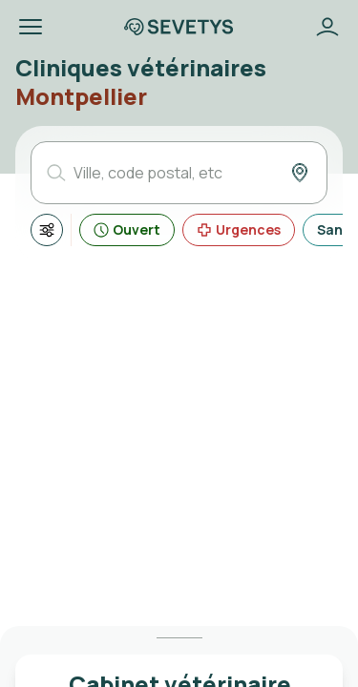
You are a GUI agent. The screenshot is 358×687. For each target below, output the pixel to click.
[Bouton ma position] (300, 173)
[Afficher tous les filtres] (47, 230)
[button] (30, 27)
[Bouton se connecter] (327, 27)
